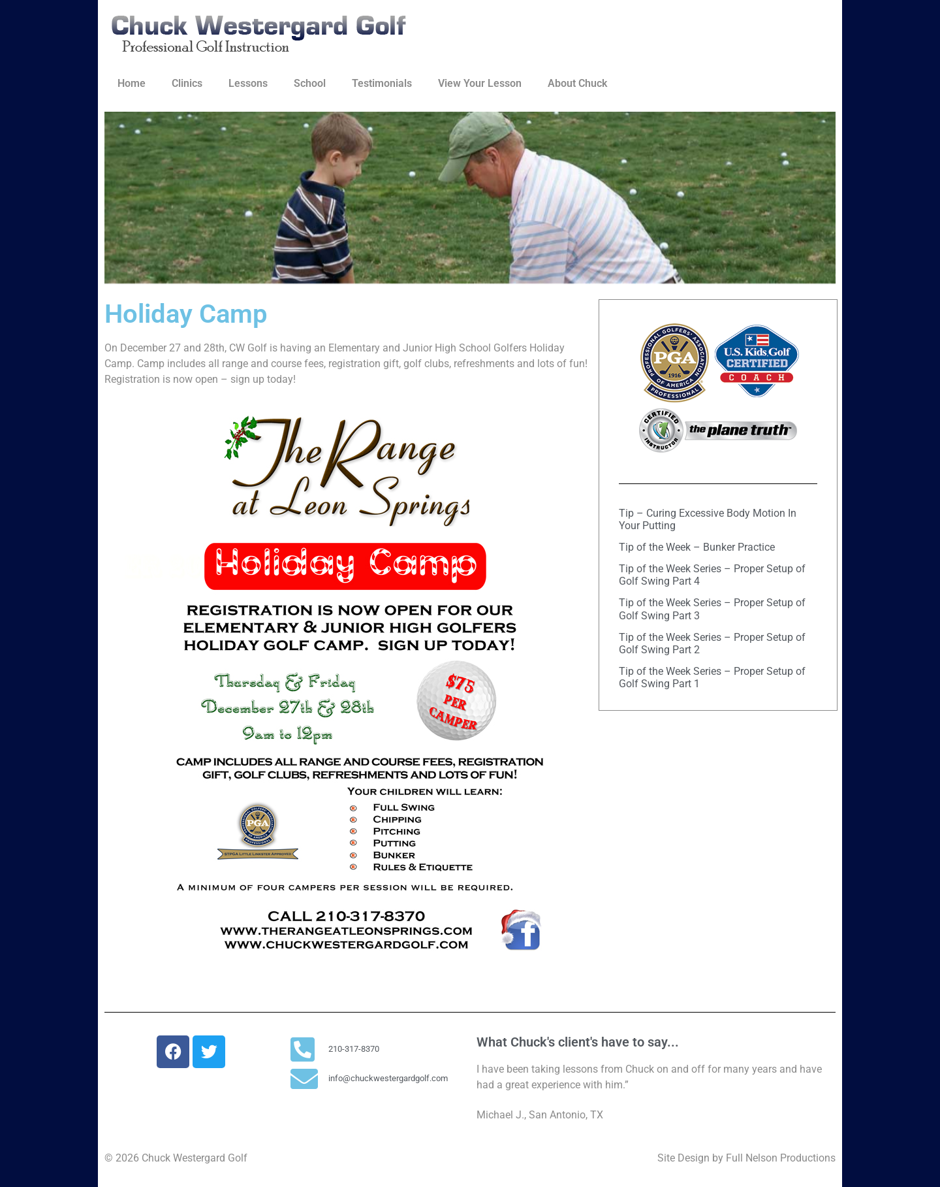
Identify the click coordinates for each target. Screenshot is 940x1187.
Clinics (187, 83)
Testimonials (382, 83)
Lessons (248, 83)
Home (132, 83)
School (310, 83)
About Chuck (577, 83)
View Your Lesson (480, 83)
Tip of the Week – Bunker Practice (697, 547)
